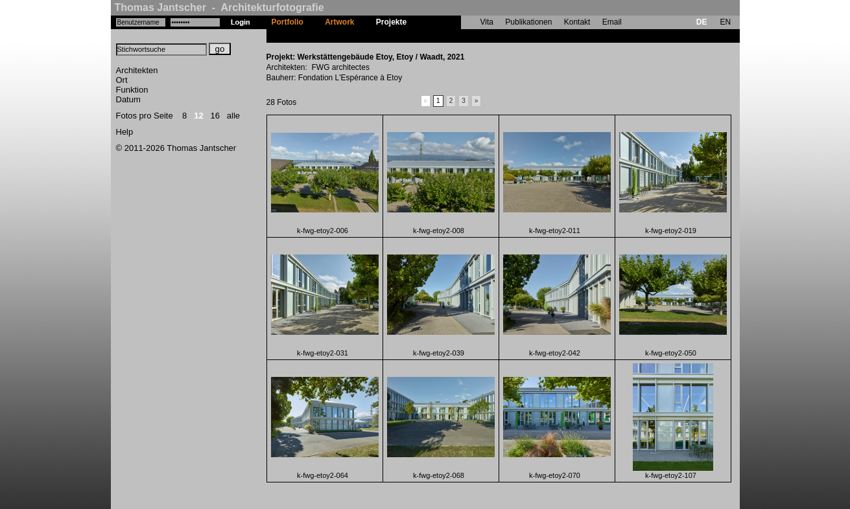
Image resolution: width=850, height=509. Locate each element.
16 (215, 115)
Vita (486, 22)
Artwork (339, 22)
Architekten (137, 70)
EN (725, 22)
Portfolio (287, 22)
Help (125, 132)
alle (233, 115)
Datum (128, 99)
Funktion (132, 90)
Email (612, 22)
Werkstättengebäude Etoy (465, 35)
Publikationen (528, 22)
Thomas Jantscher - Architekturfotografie (219, 7)
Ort (122, 80)
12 (198, 115)
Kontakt (577, 22)
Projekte (391, 22)
